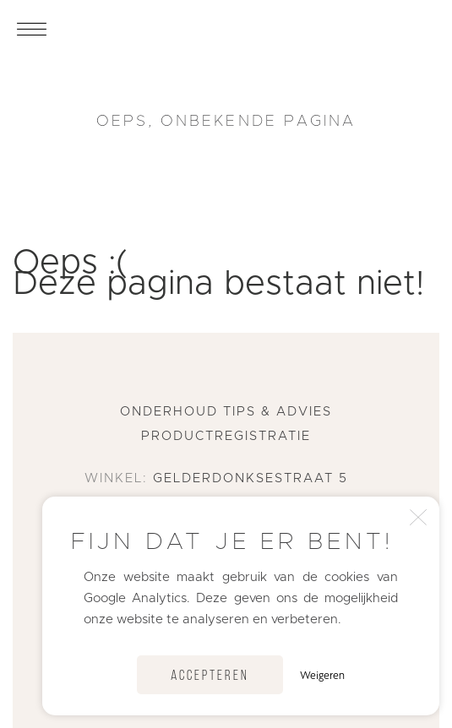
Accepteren (210, 676)
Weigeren (322, 675)
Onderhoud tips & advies (226, 411)
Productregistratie (226, 436)
